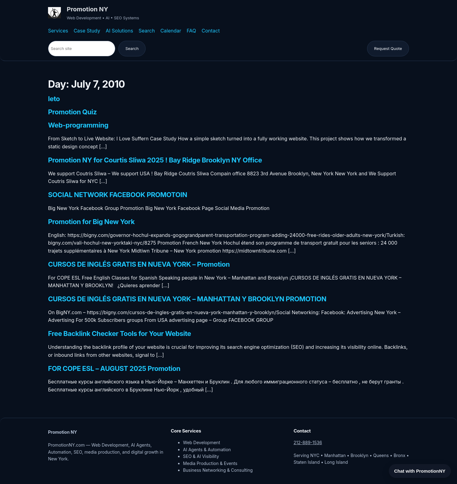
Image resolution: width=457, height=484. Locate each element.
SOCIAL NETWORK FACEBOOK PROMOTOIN (117, 195)
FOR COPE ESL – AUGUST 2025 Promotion (114, 368)
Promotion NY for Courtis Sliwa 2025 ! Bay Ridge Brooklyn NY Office (155, 160)
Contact (211, 31)
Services (58, 31)
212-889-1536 (308, 442)
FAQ (191, 31)
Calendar (170, 31)
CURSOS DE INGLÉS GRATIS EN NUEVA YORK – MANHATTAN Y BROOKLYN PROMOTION (187, 299)
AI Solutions (119, 31)
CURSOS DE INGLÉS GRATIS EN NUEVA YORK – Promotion (139, 264)
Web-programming (78, 125)
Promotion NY (87, 9)
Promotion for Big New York (91, 222)
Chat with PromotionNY (420, 471)
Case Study (87, 31)
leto (54, 99)
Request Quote (388, 48)
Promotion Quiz (72, 112)
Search (147, 31)
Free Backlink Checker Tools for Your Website (119, 333)
